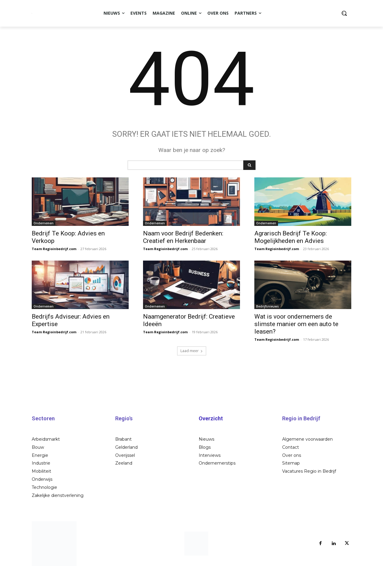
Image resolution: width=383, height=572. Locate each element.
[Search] (249, 165)
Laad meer (191, 350)
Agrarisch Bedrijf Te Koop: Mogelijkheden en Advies (290, 237)
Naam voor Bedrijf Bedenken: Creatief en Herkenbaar (183, 237)
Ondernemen (44, 223)
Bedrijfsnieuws (267, 306)
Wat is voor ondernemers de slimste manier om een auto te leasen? (296, 324)
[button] (344, 13)
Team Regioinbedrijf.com (54, 249)
